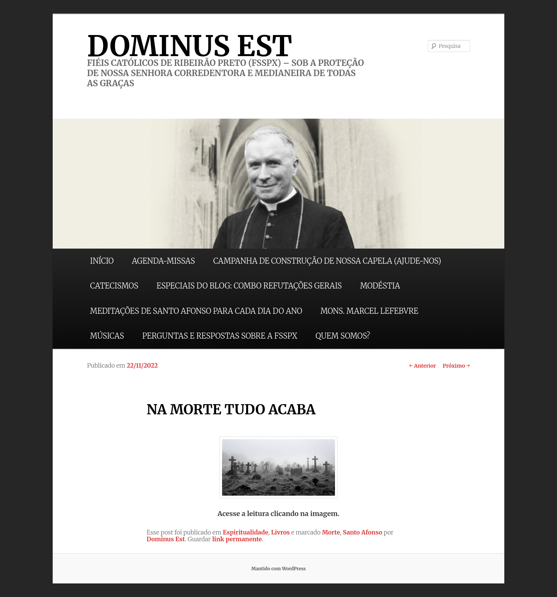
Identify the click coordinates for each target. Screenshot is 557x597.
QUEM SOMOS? (342, 335)
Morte (331, 532)
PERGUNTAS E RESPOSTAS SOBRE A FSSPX (219, 335)
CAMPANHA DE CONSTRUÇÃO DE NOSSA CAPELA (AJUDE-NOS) (327, 261)
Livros (280, 532)
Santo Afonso (362, 532)
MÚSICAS (107, 335)
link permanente (237, 539)
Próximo (456, 365)
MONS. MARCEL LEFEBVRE (369, 311)
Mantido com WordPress (278, 568)
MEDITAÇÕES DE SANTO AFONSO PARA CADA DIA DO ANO (196, 311)
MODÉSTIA (380, 285)
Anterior (422, 365)
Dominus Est (165, 539)
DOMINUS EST (189, 46)
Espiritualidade (245, 532)
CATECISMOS (114, 285)
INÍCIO (102, 261)
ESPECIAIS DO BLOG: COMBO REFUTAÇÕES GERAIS (249, 285)
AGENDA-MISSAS (163, 261)
